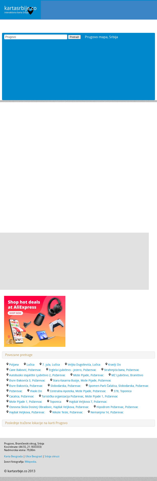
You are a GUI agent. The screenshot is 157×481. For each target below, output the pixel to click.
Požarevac (15, 391)
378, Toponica (122, 391)
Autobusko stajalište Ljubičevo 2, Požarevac (37, 375)
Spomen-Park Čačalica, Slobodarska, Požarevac (118, 386)
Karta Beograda (13, 456)
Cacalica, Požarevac (21, 396)
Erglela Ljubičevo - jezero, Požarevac (72, 370)
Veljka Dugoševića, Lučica (84, 364)
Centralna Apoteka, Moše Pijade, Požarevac (78, 391)
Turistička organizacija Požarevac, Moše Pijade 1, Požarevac (80, 396)
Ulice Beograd (33, 456)
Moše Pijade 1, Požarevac (25, 402)
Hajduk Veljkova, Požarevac (26, 412)
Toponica (55, 402)
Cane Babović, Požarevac (25, 370)
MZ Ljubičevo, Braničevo (127, 375)
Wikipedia (30, 461)
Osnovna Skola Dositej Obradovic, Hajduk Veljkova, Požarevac (49, 407)
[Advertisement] (78, 71)
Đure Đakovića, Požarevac (26, 386)
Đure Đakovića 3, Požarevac (27, 380)
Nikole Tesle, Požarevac (67, 412)
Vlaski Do (36, 391)
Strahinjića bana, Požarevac (121, 370)
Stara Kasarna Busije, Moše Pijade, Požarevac (82, 380)
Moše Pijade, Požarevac (88, 375)
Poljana (14, 364)
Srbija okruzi (52, 456)
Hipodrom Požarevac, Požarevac (117, 407)
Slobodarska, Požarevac (65, 386)
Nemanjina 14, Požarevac (107, 412)
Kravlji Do (114, 364)
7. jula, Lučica (51, 364)
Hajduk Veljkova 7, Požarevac (88, 402)
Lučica (30, 364)
